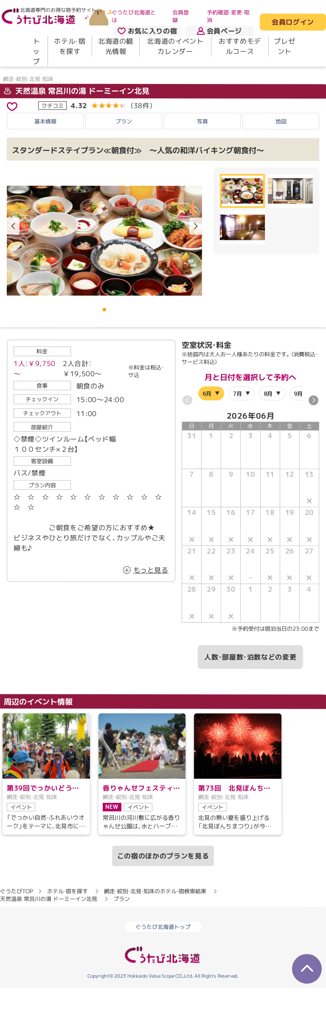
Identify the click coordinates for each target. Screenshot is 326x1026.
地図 (281, 159)
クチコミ (53, 143)
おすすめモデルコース (240, 46)
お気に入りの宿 (147, 31)
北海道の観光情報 (115, 46)
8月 (268, 431)
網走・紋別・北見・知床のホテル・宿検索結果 (155, 929)
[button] (195, 264)
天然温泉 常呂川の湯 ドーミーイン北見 (76, 128)
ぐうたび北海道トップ (163, 965)
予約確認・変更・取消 (228, 16)
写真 (202, 159)
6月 (206, 431)
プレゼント (284, 46)
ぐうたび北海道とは (134, 16)
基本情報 (45, 159)
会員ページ (219, 31)
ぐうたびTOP (16, 929)
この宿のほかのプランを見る (163, 894)
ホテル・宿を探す (69, 46)
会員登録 (180, 16)
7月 (237, 431)
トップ (36, 51)
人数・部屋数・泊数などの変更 (250, 695)
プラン (123, 159)
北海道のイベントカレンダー (175, 46)
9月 (298, 431)
